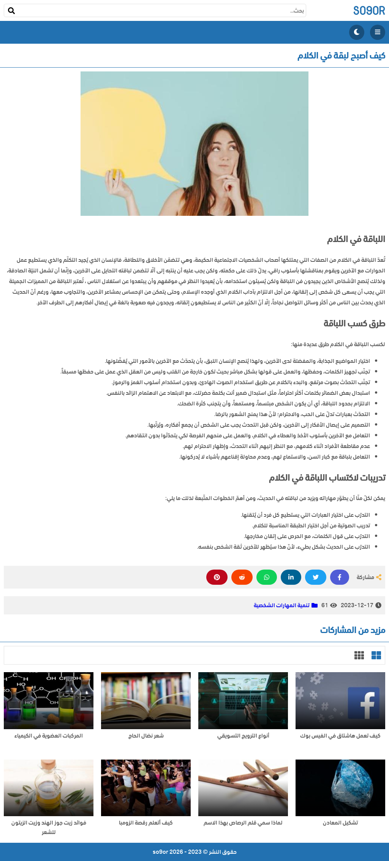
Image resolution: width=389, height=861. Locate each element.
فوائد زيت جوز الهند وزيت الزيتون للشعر (48, 827)
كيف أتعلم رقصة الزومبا (146, 823)
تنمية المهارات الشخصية (282, 605)
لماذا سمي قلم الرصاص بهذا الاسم (243, 823)
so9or (369, 10)
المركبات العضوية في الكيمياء (48, 736)
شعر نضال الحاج (146, 736)
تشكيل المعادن (340, 823)
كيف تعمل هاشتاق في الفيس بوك (340, 736)
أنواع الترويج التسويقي (243, 736)
